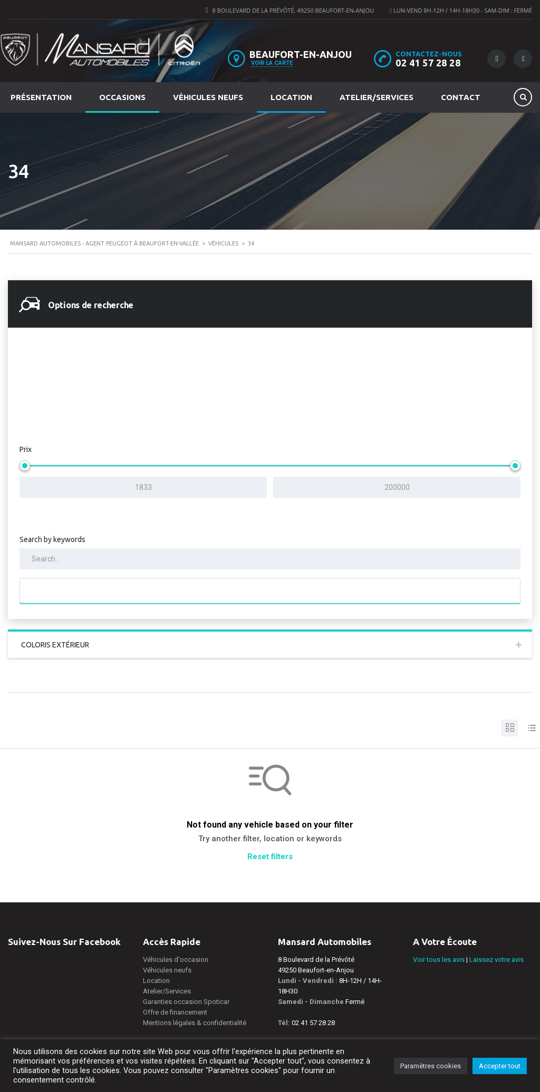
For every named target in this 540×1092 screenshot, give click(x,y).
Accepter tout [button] (499, 1066)
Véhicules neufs (208, 97)
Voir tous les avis (439, 959)
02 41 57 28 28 (428, 62)
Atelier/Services (376, 97)
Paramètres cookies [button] (430, 1066)
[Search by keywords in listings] (270, 558)
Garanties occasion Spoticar (186, 1002)
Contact (460, 97)
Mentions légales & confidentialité (194, 1023)
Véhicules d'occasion (175, 959)
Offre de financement (175, 1012)
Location (291, 97)
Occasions (122, 97)
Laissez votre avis (496, 959)
